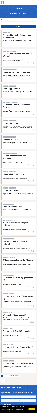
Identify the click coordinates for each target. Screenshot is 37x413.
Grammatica (12, 51)
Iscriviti (18, 400)
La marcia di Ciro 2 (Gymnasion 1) (18, 331)
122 (11, 375)
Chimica (7, 32)
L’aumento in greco (11, 123)
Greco (6, 51)
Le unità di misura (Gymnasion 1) (18, 363)
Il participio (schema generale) (16, 72)
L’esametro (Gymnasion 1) (14, 315)
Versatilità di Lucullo (12, 206)
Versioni (11, 204)
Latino (7, 69)
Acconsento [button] (31, 408)
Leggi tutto (31, 44)
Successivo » (15, 375)
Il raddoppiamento (11, 88)
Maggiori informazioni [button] (12, 411)
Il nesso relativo (10, 139)
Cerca (19, 26)
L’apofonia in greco (11, 190)
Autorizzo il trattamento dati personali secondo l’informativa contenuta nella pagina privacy (18, 404)
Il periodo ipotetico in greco (15, 174)
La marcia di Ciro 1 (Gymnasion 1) (18, 347)
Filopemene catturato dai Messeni (18, 260)
